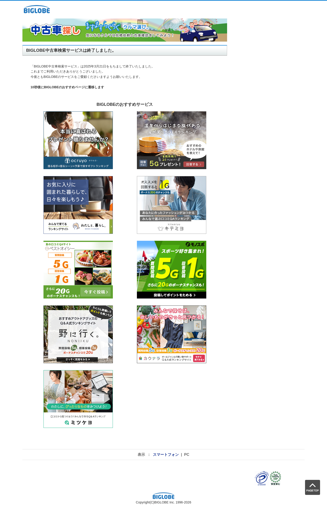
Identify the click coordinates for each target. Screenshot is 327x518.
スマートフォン (166, 454)
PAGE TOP (312, 487)
